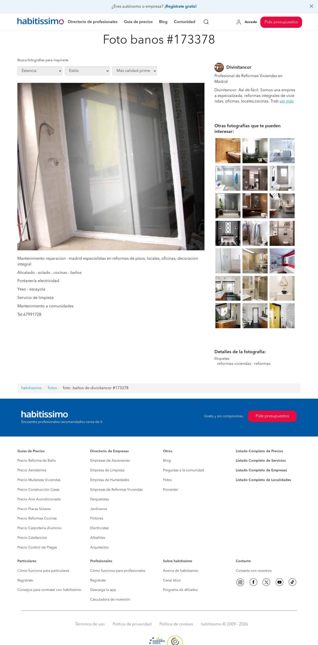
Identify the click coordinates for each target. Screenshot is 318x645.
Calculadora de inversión (110, 599)
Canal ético (172, 580)
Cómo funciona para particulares (43, 571)
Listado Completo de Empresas (261, 470)
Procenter (170, 489)
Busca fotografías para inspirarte (42, 60)
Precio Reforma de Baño (36, 460)
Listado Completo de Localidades (263, 480)
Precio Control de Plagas (37, 547)
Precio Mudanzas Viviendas (38, 480)
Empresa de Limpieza (107, 470)
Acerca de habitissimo (180, 571)
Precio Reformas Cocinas (37, 518)
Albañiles (97, 538)
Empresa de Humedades (109, 480)
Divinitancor (238, 67)
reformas (262, 364)
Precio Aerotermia (31, 470)
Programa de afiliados (180, 590)
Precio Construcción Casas (38, 489)
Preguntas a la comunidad (183, 470)
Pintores (96, 518)
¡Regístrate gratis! (180, 7)
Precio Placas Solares (34, 509)
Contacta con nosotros (254, 571)
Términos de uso (90, 624)
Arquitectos (99, 547)
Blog (167, 460)
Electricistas (99, 528)
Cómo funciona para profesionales (117, 571)
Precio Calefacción (32, 538)
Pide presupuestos (281, 22)
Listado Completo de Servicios (261, 460)
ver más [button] (286, 101)
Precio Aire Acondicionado (39, 499)
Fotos (167, 480)
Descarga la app (103, 590)
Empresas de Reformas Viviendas (116, 489)
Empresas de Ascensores (110, 460)
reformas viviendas (234, 364)
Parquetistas (99, 499)
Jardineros (98, 509)
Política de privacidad (132, 624)
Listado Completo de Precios (259, 451)
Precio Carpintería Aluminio (39, 528)
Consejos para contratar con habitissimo (49, 590)
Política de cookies (176, 624)
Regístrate (25, 580)
